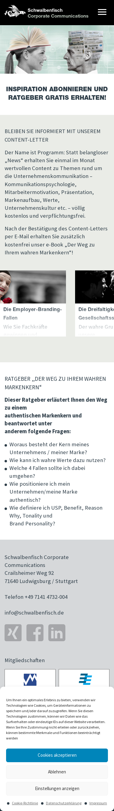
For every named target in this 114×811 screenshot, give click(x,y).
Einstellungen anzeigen (57, 788)
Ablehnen (57, 772)
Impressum (98, 803)
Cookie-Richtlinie (25, 803)
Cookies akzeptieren (57, 755)
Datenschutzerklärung (63, 803)
